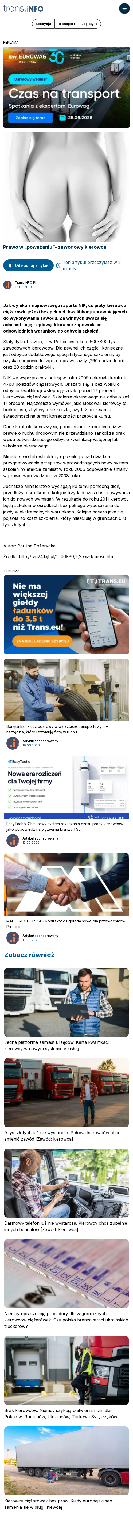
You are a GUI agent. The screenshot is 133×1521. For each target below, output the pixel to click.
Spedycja (43, 24)
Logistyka (89, 24)
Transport (66, 24)
